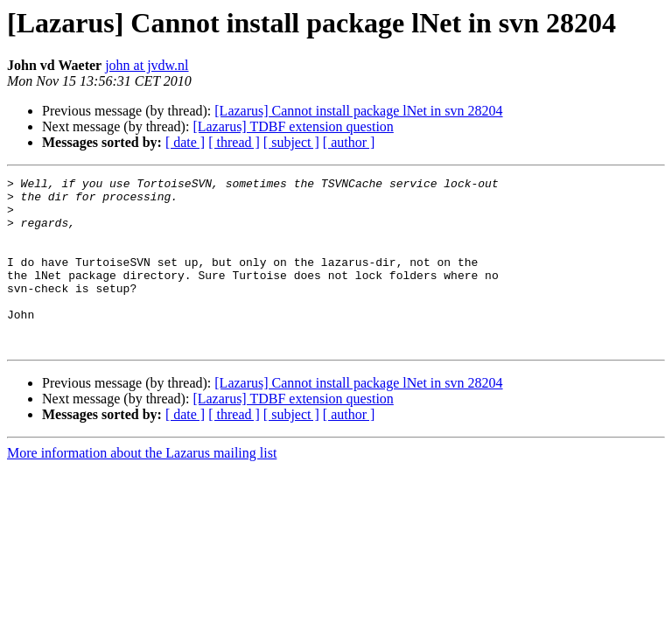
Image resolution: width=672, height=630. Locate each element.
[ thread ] (234, 142)
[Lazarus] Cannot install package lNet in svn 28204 (358, 110)
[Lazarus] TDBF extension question (292, 126)
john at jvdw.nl (146, 65)
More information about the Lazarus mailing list (141, 487)
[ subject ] (291, 142)
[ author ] (349, 142)
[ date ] (185, 142)
